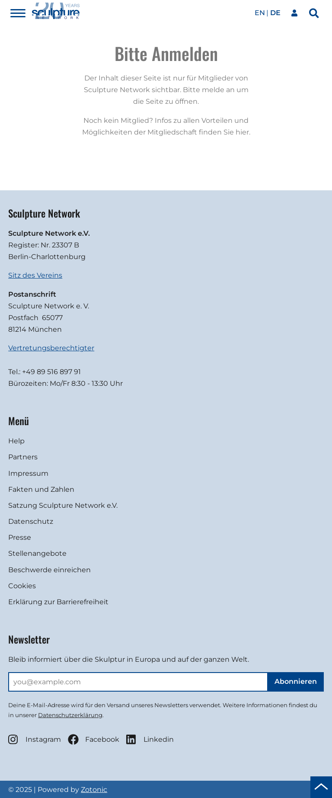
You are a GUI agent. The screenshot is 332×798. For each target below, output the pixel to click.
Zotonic (94, 789)
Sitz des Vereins (35, 275)
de (275, 13)
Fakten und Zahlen (41, 489)
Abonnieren (296, 681)
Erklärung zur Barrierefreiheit (58, 602)
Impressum (28, 473)
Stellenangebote (37, 553)
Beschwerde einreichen (49, 570)
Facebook (93, 739)
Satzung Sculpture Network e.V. (63, 505)
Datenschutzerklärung (70, 714)
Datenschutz (30, 521)
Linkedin (150, 739)
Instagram (34, 739)
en (260, 13)
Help (16, 441)
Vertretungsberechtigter (51, 348)
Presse (19, 537)
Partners (23, 457)
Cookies (22, 586)
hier (242, 132)
